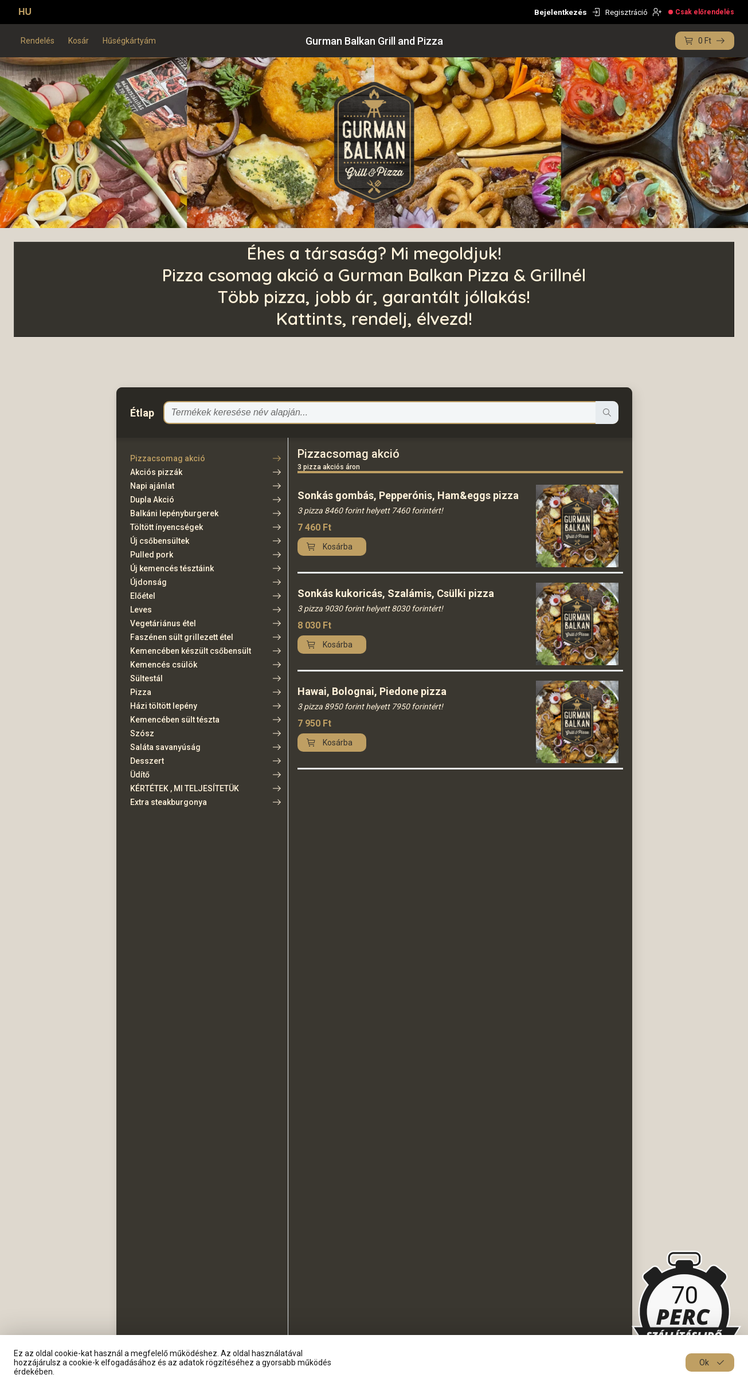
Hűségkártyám (129, 40)
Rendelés (37, 40)
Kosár (78, 40)
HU (25, 12)
